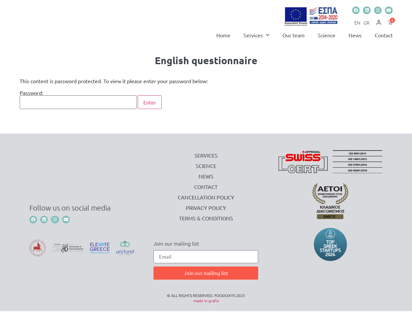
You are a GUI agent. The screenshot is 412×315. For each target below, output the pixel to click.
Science (326, 39)
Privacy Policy (206, 211)
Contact (384, 39)
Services (256, 39)
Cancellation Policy (206, 201)
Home (223, 39)
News (355, 39)
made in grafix (206, 304)
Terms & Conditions (206, 222)
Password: (78, 103)
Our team (293, 39)
